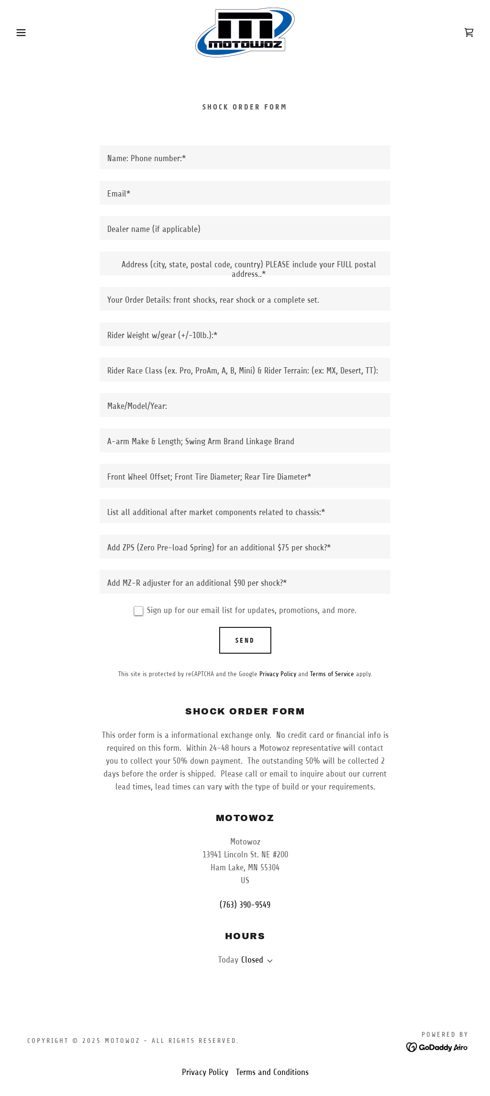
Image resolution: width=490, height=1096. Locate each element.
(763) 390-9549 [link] (245, 905)
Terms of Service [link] (332, 674)
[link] (245, 32)
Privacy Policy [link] (277, 674)
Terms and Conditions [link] (272, 1072)
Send (245, 640)
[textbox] (245, 157)
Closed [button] (252, 959)
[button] (24, 32)
